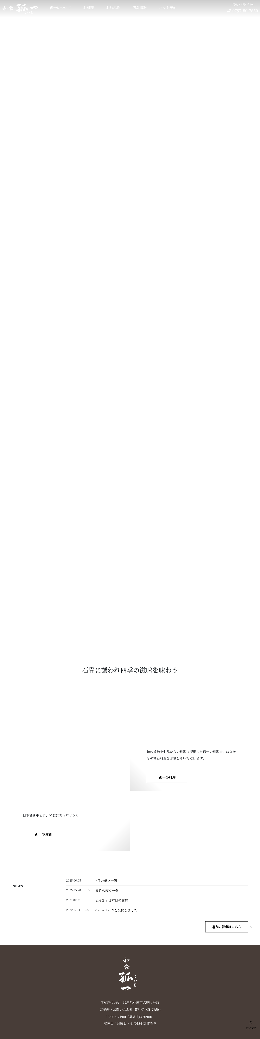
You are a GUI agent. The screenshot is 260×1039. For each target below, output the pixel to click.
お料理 (88, 7)
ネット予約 (168, 7)
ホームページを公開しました (116, 910)
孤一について (60, 7)
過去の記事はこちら (226, 926)
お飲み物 (113, 7)
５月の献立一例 (107, 890)
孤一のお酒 (43, 834)
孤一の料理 (167, 777)
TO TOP (251, 1024)
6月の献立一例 (106, 880)
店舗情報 (140, 7)
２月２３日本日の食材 (111, 900)
